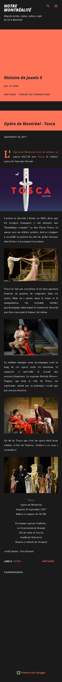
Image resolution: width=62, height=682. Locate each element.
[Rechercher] (48, 6)
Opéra (17, 561)
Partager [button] (10, 94)
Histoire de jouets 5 (23, 77)
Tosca (41, 156)
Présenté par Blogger (31, 672)
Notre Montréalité (17, 8)
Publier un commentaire (34, 94)
